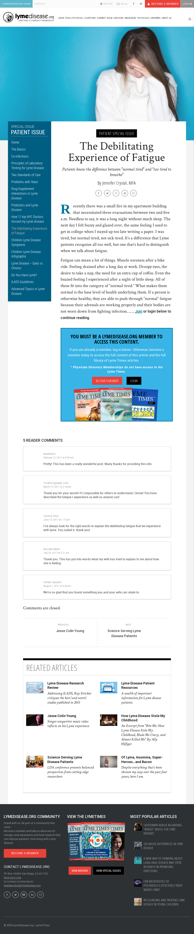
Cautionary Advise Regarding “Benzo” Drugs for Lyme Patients (163, 829)
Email (122, 3)
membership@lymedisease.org (22, 885)
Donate (106, 3)
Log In (187, 3)
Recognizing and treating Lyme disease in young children (164, 902)
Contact (39, 3)
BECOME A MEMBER (25, 853)
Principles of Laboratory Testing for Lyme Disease (27, 165)
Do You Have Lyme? (24, 275)
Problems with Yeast (24, 181)
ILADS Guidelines (22, 281)
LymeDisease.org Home (16, 3)
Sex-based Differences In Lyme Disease (163, 846)
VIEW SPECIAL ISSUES (108, 870)
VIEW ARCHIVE (80, 870)
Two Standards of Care (26, 174)
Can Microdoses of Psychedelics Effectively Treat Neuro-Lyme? (163, 885)
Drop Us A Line (12, 877)
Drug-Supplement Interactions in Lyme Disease (24, 193)
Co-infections (20, 156)
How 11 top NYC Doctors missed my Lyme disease (27, 219)
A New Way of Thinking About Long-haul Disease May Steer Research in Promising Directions (163, 864)
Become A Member (163, 3)
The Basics (18, 149)
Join (138, 311)
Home (15, 142)
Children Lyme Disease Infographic (26, 254)
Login (134, 380)
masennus (49, 454)
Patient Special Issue (116, 133)
